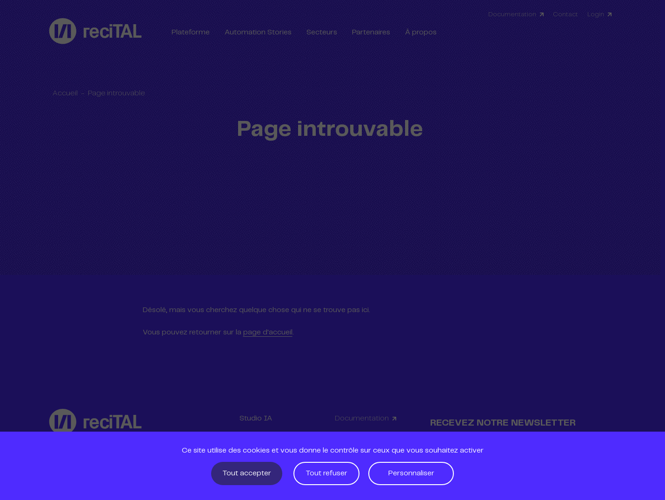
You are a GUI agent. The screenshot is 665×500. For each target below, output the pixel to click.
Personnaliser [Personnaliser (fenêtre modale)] (411, 473)
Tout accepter (246, 473)
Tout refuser (326, 473)
